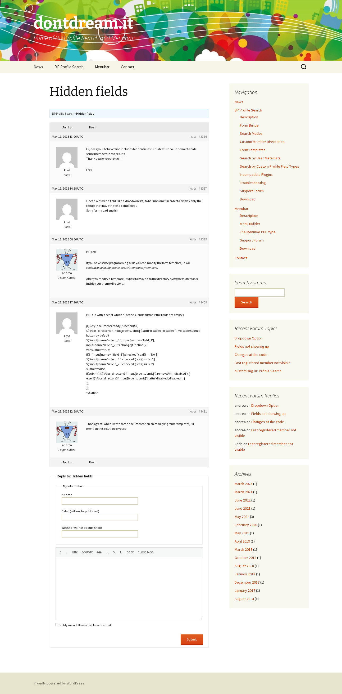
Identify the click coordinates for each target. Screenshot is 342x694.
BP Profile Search (69, 66)
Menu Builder (250, 223)
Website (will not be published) (82, 528)
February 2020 (246, 524)
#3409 (203, 302)
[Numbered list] (114, 552)
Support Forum (252, 191)
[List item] (121, 552)
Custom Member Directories (262, 141)
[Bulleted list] (107, 552)
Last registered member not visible (263, 362)
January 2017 (245, 590)
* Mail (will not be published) (80, 511)
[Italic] (66, 552)
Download (248, 199)
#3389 (203, 239)
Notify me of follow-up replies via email (85, 625)
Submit (192, 639)
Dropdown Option (249, 338)
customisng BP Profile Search (258, 371)
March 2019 (243, 549)
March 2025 (243, 483)
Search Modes (251, 133)
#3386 (203, 136)
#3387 (203, 188)
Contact (127, 66)
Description (249, 117)
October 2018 (245, 557)
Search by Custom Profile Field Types (269, 166)
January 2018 (245, 574)
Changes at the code (251, 354)
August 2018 (244, 565)
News (38, 66)
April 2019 (242, 541)
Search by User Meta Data (260, 158)
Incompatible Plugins (256, 174)
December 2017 (247, 582)
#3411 (203, 411)
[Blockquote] (87, 552)
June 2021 (242, 508)
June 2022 (242, 500)
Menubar (102, 66)
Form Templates (253, 149)
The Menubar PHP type (258, 232)
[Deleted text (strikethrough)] (99, 552)
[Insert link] (75, 552)
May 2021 (242, 516)
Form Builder (250, 125)
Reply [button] (193, 136)
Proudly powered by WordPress (59, 683)
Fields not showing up (252, 346)
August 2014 (244, 598)
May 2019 (242, 533)
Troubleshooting (253, 182)
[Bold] (60, 552)
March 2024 (243, 492)
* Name (67, 495)
